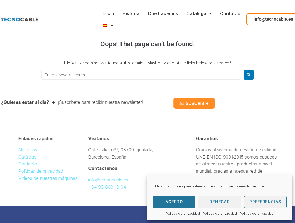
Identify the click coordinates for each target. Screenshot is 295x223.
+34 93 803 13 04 (98, 187)
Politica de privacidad (183, 213)
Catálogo (36, 157)
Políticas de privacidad (49, 171)
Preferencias (265, 201)
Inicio (108, 13)
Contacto (230, 13)
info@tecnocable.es (100, 180)
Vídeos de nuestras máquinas (56, 178)
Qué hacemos (163, 13)
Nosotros (36, 150)
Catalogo (199, 13)
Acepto (174, 201)
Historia (131, 13)
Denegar (220, 201)
